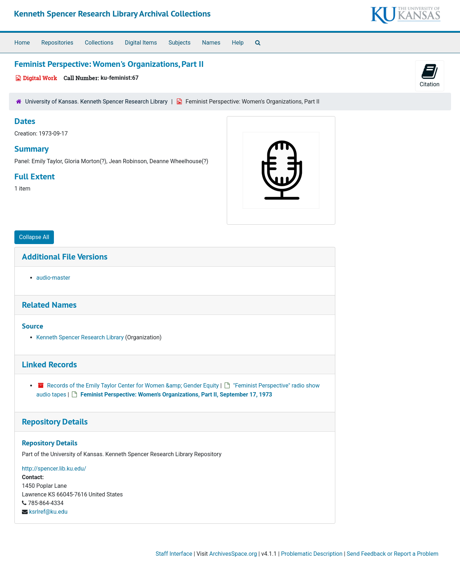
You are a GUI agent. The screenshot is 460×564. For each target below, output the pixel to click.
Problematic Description (311, 553)
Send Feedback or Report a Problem (392, 553)
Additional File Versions (64, 256)
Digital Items (141, 42)
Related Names (49, 304)
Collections (99, 42)
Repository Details (55, 421)
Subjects (179, 42)
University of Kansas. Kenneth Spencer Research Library (96, 101)
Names (211, 42)
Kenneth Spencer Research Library (80, 337)
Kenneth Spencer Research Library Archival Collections (112, 13)
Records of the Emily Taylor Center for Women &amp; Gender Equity (133, 385)
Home (22, 42)
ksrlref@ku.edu (48, 511)
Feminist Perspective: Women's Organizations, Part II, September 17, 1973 (176, 394)
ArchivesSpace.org (233, 553)
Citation (430, 75)
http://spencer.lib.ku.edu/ (54, 468)
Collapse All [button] (34, 237)
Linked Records (49, 364)
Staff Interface (174, 553)
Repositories (57, 42)
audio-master (53, 277)
